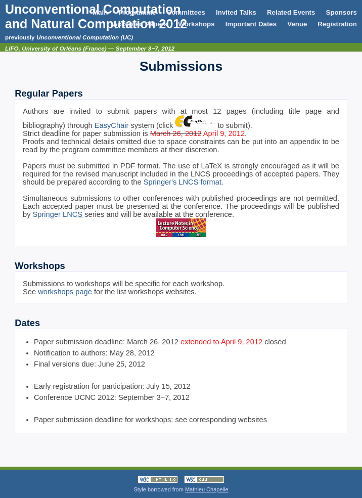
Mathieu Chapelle (207, 489)
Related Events (291, 12)
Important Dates (251, 24)
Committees (186, 12)
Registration (337, 24)
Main (100, 12)
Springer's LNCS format (182, 182)
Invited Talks (236, 12)
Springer (58, 214)
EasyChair (112, 125)
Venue (298, 24)
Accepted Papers (140, 24)
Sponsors (341, 12)
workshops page (65, 292)
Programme (137, 12)
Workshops (196, 24)
